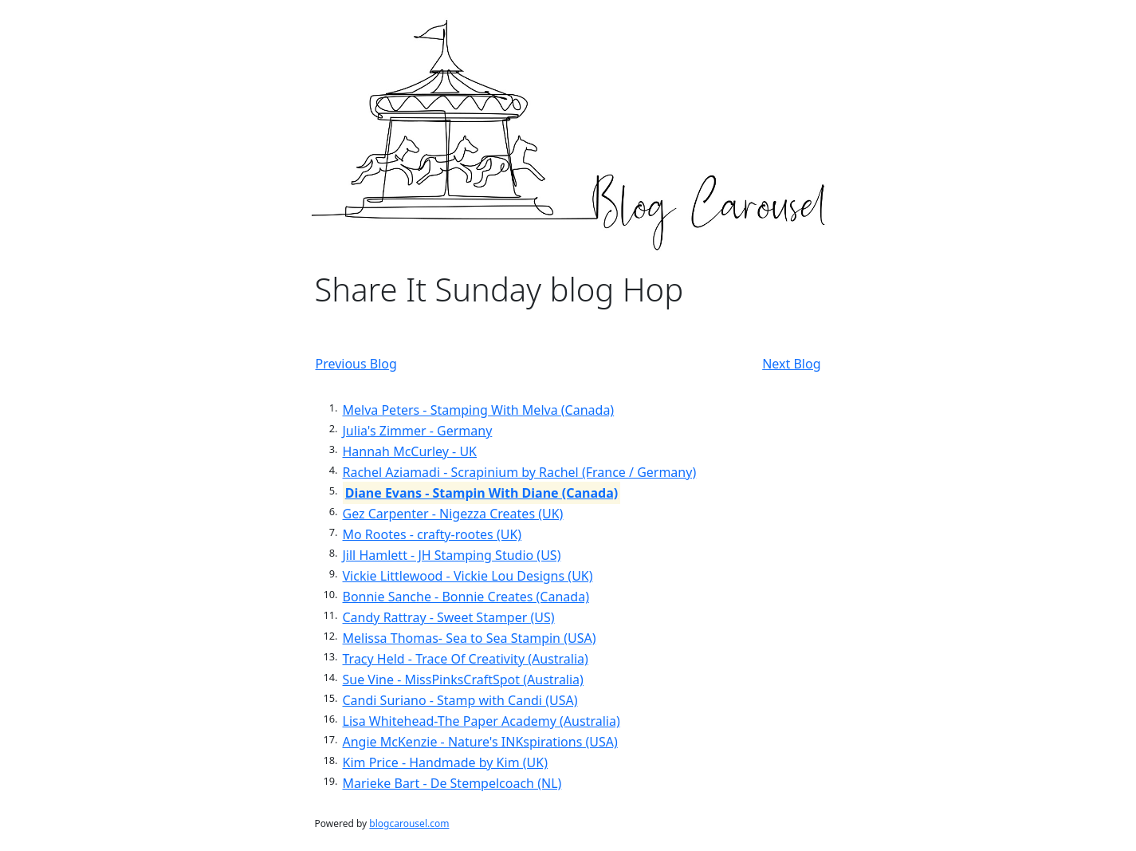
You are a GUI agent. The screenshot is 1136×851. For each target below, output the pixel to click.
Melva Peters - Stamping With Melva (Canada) (479, 410)
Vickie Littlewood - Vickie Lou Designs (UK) (468, 576)
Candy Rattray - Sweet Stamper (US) (449, 617)
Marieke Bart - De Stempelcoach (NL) (452, 783)
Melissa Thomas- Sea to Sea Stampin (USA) (469, 638)
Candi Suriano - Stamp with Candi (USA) (460, 700)
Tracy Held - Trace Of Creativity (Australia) (465, 659)
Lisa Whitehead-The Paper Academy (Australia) (481, 721)
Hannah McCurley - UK (410, 451)
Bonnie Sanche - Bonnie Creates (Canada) (466, 596)
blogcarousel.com (409, 823)
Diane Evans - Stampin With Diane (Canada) (481, 493)
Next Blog (791, 363)
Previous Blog (356, 363)
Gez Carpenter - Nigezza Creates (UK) (453, 513)
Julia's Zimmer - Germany (418, 430)
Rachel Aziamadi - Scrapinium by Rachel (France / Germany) (520, 472)
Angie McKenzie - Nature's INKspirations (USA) (480, 742)
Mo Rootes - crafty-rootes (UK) (432, 534)
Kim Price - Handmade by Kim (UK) (445, 762)
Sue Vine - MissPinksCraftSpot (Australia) (463, 679)
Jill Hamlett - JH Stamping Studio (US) (452, 555)
